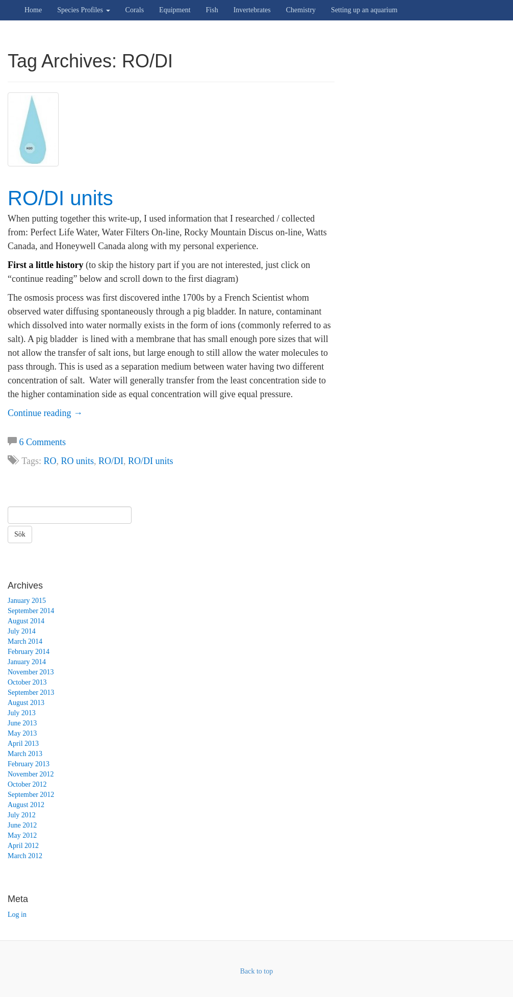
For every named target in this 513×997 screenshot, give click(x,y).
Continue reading (45, 413)
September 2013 (31, 692)
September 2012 (31, 794)
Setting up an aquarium (364, 10)
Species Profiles (83, 10)
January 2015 (27, 600)
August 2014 (26, 621)
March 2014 (25, 641)
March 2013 (25, 754)
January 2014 (27, 662)
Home (33, 10)
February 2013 (28, 764)
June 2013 (22, 723)
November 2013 (31, 672)
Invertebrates (252, 10)
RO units (77, 461)
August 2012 (26, 805)
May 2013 (22, 733)
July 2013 (22, 713)
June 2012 (22, 825)
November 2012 (31, 774)
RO (49, 461)
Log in (17, 914)
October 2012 (27, 784)
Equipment (174, 10)
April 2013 (23, 743)
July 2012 (22, 815)
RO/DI (110, 461)
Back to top (256, 971)
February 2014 (28, 651)
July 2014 (22, 631)
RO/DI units (60, 198)
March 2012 (25, 856)
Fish (212, 10)
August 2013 (26, 703)
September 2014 (31, 611)
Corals (134, 10)
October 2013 (27, 682)
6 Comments (42, 442)
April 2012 (23, 845)
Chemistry (301, 10)
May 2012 (22, 835)
